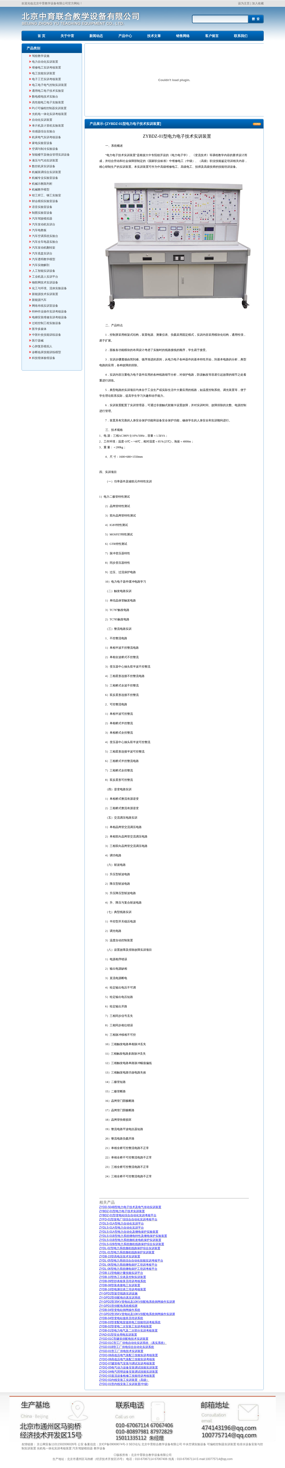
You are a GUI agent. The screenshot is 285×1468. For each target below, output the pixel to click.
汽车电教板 (39, 230)
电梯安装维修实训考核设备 (49, 317)
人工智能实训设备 (43, 271)
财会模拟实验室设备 (45, 201)
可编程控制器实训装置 (222, 1444)
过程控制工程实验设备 (46, 323)
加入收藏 (258, 3)
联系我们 (240, 36)
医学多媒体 (39, 329)
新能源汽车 (39, 300)
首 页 (41, 36)
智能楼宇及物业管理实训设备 (51, 154)
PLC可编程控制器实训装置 (49, 108)
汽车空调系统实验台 (45, 236)
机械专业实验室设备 (45, 178)
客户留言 (212, 36)
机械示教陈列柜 (42, 183)
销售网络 (183, 36)
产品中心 (125, 36)
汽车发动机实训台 (43, 224)
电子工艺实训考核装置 (46, 79)
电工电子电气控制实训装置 (49, 85)
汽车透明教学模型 (43, 259)
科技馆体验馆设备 (43, 358)
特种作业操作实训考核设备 (49, 311)
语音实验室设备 (42, 207)
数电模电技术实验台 (45, 96)
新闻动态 (96, 36)
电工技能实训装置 (43, 73)
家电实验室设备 (42, 143)
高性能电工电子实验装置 (48, 102)
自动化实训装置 (42, 120)
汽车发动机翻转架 (43, 247)
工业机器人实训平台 (45, 276)
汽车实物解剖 (40, 265)
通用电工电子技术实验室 (48, 90)
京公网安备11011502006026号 (57, 1444)
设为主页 (244, 3)
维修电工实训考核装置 (46, 67)
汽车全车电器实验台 (45, 241)
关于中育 (67, 36)
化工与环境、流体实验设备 (49, 288)
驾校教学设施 (40, 56)
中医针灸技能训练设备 (46, 334)
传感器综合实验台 (43, 131)
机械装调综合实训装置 (46, 172)
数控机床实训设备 (43, 166)
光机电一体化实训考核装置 (49, 114)
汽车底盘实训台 (42, 253)
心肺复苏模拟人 (42, 346)
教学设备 (99, 1448)
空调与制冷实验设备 (45, 149)
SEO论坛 (135, 1444)
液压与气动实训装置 (45, 160)
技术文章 (154, 36)
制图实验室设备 (42, 212)
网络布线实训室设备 (45, 305)
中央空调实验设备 (195, 1444)
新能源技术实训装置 (45, 294)
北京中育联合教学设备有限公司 (162, 1444)
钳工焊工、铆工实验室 (46, 195)
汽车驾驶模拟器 (42, 218)
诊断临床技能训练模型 (46, 352)
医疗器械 (38, 340)
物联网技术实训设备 (45, 282)
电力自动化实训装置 (45, 61)
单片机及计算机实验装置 (48, 125)
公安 (81, 1444)
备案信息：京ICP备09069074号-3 (106, 1444)
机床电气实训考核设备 (46, 137)
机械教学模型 (40, 189)
